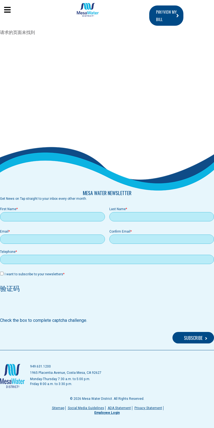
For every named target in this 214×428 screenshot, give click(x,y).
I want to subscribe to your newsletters (34, 274)
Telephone (8, 252)
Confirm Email (119, 231)
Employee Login (107, 413)
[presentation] (41, 306)
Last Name (117, 209)
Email (4, 231)
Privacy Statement (148, 408)
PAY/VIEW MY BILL (166, 15)
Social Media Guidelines (86, 408)
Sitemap (58, 408)
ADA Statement (119, 408)
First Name (8, 209)
